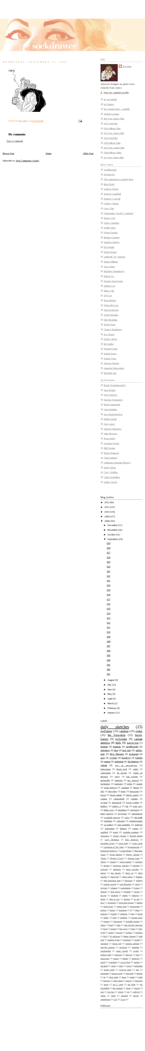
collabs (134, 799)
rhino (113, 966)
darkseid (127, 892)
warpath (124, 996)
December (112, 525)
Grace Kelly (123, 843)
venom (104, 765)
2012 (107, 502)
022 (108, 576)
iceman (106, 921)
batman (104, 746)
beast (103, 795)
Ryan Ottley (109, 438)
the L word (118, 984)
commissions (125, 888)
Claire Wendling (112, 477)
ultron (120, 992)
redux (139, 731)
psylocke (122, 813)
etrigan (103, 910)
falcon (112, 910)
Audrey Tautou (119, 836)
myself (136, 951)
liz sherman (115, 936)
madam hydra (114, 940)
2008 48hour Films (112, 152)
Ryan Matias (110, 300)
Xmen (136, 787)
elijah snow (108, 906)
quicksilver (136, 813)
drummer (112, 903)
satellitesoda (132, 746)
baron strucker (132, 869)
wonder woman (131, 832)
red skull (104, 966)
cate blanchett (125, 884)
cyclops (113, 757)
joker (119, 925)
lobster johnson (129, 936)
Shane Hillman (111, 261)
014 (108, 613)
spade (139, 784)
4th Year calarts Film (114, 118)
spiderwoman (135, 821)
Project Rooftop (116, 855)
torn (102, 992)
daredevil (116, 802)
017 (108, 599)
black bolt (121, 769)
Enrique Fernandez (113, 399)
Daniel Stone (110, 353)
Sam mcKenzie (111, 310)
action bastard (125, 862)
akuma (106, 866)
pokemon (119, 761)
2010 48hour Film (112, 128)
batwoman (106, 769)
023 (108, 571)
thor (116, 750)
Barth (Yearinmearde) (115, 385)
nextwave (118, 955)
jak (126, 806)
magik (137, 940)
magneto (134, 810)
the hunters (133, 761)
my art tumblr (110, 99)
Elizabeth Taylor (107, 843)
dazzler (104, 895)
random (124, 731)
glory (117, 776)
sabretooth (138, 966)
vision (113, 996)
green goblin (132, 802)
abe (102, 791)
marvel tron (133, 743)
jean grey (137, 806)
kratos (111, 933)
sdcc (127, 817)
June (109, 689)
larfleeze (138, 933)
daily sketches (115, 727)
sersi (137, 970)
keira (133, 929)
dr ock (136, 899)
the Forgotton (116, 735)
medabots (135, 947)
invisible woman (133, 921)
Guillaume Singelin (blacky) (117, 462)
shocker (139, 973)
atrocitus (112, 791)
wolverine (121, 739)
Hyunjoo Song (110, 348)
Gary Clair (109, 208)
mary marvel (107, 813)
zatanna (125, 787)
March (110, 703)
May (109, 694)
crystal (104, 802)
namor (107, 761)
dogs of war (115, 899)
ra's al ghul (125, 962)
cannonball (118, 799)
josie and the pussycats (133, 925)
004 (108, 660)
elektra (139, 903)
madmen (122, 810)
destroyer (135, 895)
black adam (116, 795)
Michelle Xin (110, 373)
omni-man (105, 958)
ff (131, 910)
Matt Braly (109, 184)
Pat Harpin (109, 247)
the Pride (131, 984)
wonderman (105, 999)
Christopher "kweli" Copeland (118, 213)
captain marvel (109, 884)
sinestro (121, 821)
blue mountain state (112, 880)
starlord (138, 824)
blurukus (128, 880)
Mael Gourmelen (112, 404)
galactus (104, 914)
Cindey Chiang (111, 203)
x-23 (115, 999)
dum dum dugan (126, 903)
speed (140, 977)
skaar (124, 977)
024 (108, 566)
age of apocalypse (126, 765)
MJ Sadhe (109, 344)
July (109, 684)
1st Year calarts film (114, 157)
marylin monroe (108, 947)
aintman (138, 862)
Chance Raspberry (113, 329)
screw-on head (125, 970)
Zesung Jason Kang (113, 281)
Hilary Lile (109, 290)
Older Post (88, 153)
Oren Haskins (110, 409)
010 (108, 632)
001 (108, 674)
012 (108, 622)
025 (108, 562)
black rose (115, 877)
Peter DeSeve (110, 395)
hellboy (104, 806)
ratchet (137, 962)
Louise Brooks (125, 851)
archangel (134, 754)
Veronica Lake (134, 858)
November (112, 530)
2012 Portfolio (111, 123)
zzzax (123, 999)
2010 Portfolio (111, 138)
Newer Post (8, 153)
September (113, 539)
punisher (118, 784)
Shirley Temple (132, 855)
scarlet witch (109, 970)
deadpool (114, 895)
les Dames (109, 104)
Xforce (103, 862)
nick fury (126, 750)
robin (129, 784)
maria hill (116, 944)
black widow (127, 877)
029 (108, 543)
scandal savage (112, 817)
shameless (104, 973)
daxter (137, 892)
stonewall (138, 981)
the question (118, 988)
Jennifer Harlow (112, 242)
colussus (114, 888)
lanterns (119, 780)
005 (108, 655)
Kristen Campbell (112, 194)
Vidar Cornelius (111, 223)
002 (108, 669)
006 (108, 650)
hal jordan (132, 776)
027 (108, 552)
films (137, 910)
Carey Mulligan (112, 840)
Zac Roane (109, 334)
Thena (103, 858)
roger (121, 966)
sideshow (105, 750)
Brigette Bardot (136, 836)
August (111, 680)
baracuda (134, 791)
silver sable (113, 977)
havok (140, 914)
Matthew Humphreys (114, 271)
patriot (116, 958)
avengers (136, 866)
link (105, 936)
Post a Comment (15, 141)
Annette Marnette (112, 429)
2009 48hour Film (112, 143)
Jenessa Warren (111, 363)
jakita (103, 925)
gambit (114, 914)
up (128, 992)
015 (108, 608)
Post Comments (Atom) (27, 160)
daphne (104, 892)
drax (102, 903)
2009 (107, 516)
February (112, 708)
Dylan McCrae (111, 305)
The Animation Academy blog (118, 179)
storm (106, 984)
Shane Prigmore (111, 453)
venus (135, 828)
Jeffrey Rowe (110, 339)
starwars (106, 981)
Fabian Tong (110, 358)
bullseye (139, 880)
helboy (106, 918)
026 (108, 557)
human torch (136, 918)
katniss (113, 929)
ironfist (138, 757)
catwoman (106, 773)
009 (108, 636)
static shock (117, 981)
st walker (108, 824)
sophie (132, 977)
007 (108, 646)
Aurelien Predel (111, 443)
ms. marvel (133, 780)
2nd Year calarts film (114, 147)
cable (135, 769)
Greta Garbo (137, 843)
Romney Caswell (112, 198)
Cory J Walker (111, 472)
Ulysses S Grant (117, 858)
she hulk (138, 817)
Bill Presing (109, 448)
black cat (129, 873)
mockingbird (106, 951)
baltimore (117, 869)
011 (108, 627)
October (111, 534)
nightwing (105, 784)
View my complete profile (116, 92)
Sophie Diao (110, 227)
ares (103, 757)
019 (108, 590)
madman (127, 940)
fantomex (123, 910)
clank (137, 884)
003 (108, 665)
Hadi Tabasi (110, 467)
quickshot (113, 962)
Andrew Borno (111, 189)
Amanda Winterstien (114, 368)
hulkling (123, 918)
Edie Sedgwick (131, 840)
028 (108, 548)
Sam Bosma (109, 390)
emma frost (121, 906)
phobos (125, 958)
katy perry (124, 929)
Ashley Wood (110, 482)
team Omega (110, 787)
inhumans (117, 921)
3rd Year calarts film (114, 133)
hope (114, 918)
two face (111, 992)
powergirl (135, 958)
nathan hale (106, 955)
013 (108, 618)
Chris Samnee (110, 457)
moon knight (122, 951)
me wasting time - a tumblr (117, 109)
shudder (108, 821)
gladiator (123, 914)
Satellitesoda (110, 169)
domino (127, 899)
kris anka (127, 66)
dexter (103, 899)
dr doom (122, 773)
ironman (117, 746)
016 (108, 604)
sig (104, 977)
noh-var (129, 955)
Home (49, 153)
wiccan (136, 996)
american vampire (121, 866)
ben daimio (116, 873)
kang (105, 929)
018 (108, 594)
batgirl (103, 873)
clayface (104, 888)
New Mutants (117, 754)
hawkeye (126, 757)
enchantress (135, 906)
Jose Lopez (109, 424)
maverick (123, 947)
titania (137, 988)
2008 (107, 521)
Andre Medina (111, 315)
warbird (104, 832)
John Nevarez (110, 433)
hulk (118, 742)
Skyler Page (109, 324)
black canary (132, 795)
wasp (115, 832)
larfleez (129, 933)
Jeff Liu (108, 295)
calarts (104, 799)
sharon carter (117, 973)
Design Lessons (111, 114)
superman (109, 828)
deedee (125, 895)
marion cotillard (132, 944)
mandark (104, 944)
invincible (105, 780)
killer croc (109, 810)
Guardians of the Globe (114, 847)
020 (108, 585)
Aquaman (105, 836)
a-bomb (113, 862)
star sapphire (123, 824)
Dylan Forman (111, 232)
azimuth (104, 869)
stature (128, 981)
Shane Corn (109, 218)
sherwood (129, 973)
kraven (119, 933)
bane (123, 791)
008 (108, 641)
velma (103, 996)
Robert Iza (109, 276)
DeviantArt (109, 174)
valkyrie (136, 992)
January (111, 712)
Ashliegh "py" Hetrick (114, 256)
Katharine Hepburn (109, 851)
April (110, 698)
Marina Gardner (112, 237)
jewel (111, 925)
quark (103, 962)
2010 (107, 511)
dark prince (115, 892)
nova (138, 955)
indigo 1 (116, 806)
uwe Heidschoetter (113, 414)
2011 (107, 507)
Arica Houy (109, 266)
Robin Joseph (110, 419)
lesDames (106, 731)
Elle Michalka (110, 320)
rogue (129, 966)
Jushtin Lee (109, 286)
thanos (123, 828)
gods (132, 914)
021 (108, 580)
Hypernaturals (133, 847)
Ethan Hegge (110, 252)
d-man (137, 888)
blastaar (139, 877)
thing (128, 988)
